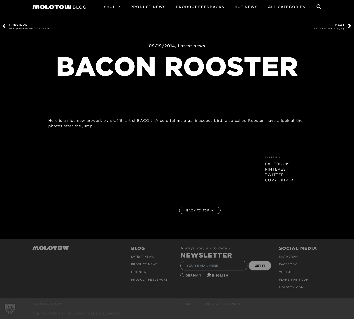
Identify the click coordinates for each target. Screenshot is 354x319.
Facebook (288, 264)
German (194, 275)
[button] (10, 309)
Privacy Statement (223, 303)
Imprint (186, 303)
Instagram (288, 256)
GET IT (260, 265)
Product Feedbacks (200, 7)
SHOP (110, 7)
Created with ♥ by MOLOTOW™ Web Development (76, 313)
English (221, 275)
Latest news (191, 45)
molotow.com (291, 287)
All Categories (286, 7)
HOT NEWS (246, 7)
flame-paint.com (294, 279)
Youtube (287, 272)
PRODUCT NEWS (147, 7)
